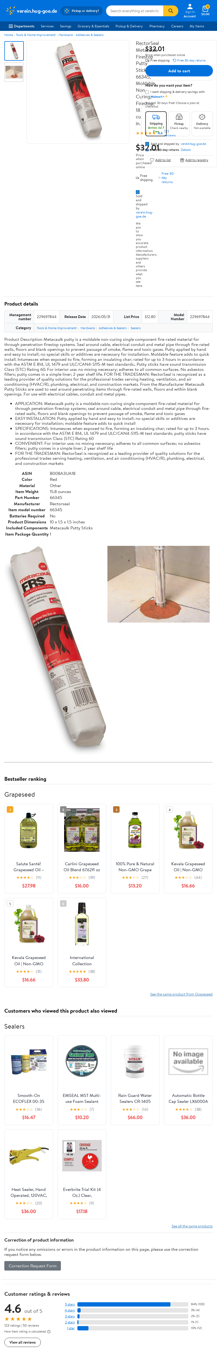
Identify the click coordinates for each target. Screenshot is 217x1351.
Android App (15, 1302)
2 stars (70, 1117)
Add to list (160, 160)
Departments (21, 26)
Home (8, 35)
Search (203, 1155)
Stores (64, 1238)
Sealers (136, 328)
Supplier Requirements (22, 1268)
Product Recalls (125, 1265)
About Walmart (17, 1231)
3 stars (70, 1111)
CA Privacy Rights (180, 1245)
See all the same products (192, 1021)
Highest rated (65, 1155)
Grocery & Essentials (93, 26)
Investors (12, 1253)
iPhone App (14, 1294)
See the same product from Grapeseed (181, 789)
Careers (177, 26)
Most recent (33, 1155)
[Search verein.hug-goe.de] (134, 10)
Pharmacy (157, 26)
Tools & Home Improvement (36, 35)
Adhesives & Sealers (90, 35)
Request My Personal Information (183, 1256)
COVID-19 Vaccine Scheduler (127, 1233)
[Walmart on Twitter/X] (18, 1321)
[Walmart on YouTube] (28, 1321)
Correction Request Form (33, 1061)
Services (47, 26)
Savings (65, 26)
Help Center (103, 1205)
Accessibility (122, 1258)
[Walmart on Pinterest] (38, 1321)
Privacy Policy (177, 1238)
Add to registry (194, 160)
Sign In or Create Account (58, 1205)
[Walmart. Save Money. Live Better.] (31, 11)
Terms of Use (176, 1231)
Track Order (136, 1205)
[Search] (170, 10)
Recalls (118, 1250)
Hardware (66, 35)
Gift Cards (67, 1260)
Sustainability (15, 1260)
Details (186, 150)
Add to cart (179, 71)
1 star (71, 1123)
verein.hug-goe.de (144, 214)
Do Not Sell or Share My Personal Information (185, 1268)
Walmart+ (66, 1253)
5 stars (70, 1099)
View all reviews (22, 1137)
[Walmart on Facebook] (8, 1321)
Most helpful (97, 1155)
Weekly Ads (170, 1205)
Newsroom (13, 1245)
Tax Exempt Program (128, 1273)
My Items (197, 26)
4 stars (70, 1105)
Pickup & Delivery (129, 26)
